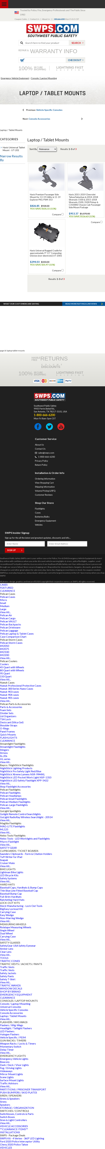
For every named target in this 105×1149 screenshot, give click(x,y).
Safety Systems (8, 878)
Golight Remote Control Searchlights (20, 814)
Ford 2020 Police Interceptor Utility (20, 1141)
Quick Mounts (8, 734)
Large (3, 609)
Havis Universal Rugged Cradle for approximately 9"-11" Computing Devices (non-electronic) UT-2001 (46, 253)
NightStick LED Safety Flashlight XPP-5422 (24, 780)
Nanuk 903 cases (9, 691)
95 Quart (5, 673)
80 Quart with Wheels (12, 670)
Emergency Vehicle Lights (14, 1058)
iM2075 (4, 648)
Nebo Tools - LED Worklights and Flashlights (25, 838)
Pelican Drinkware (10, 627)
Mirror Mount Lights (11, 1074)
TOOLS (4, 957)
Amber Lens (6, 948)
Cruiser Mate (7, 862)
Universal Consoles (10, 1006)
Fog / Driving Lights (11, 1067)
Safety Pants (7, 976)
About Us (46, 19)
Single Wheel (7, 930)
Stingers (4, 749)
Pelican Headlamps (10, 795)
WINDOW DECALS (11, 988)
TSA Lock (5, 719)
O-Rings (4, 728)
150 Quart (5, 676)
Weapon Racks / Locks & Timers (18, 1043)
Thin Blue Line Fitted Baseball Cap (19, 890)
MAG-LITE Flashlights (12, 826)
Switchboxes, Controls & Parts (17, 1113)
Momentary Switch (10, 1046)
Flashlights (40, 508)
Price (5, 168)
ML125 (4, 829)
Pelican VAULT (8, 621)
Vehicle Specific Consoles (44, 110)
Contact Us (34, 19)
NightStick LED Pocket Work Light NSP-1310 (25, 777)
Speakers (5, 1104)
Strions (4, 752)
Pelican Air (6, 615)
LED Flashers (7, 1031)
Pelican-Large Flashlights (14, 804)
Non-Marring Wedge (12, 918)
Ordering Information (45, 478)
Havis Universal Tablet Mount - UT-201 (14, 149)
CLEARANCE (7, 590)
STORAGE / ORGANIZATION (17, 1107)
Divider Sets (6, 713)
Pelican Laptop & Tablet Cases (17, 633)
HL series (5, 758)
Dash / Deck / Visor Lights (14, 1064)
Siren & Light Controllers (13, 1119)
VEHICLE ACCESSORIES (14, 1126)
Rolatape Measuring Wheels (15, 927)
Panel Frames (7, 731)
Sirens (3, 1101)
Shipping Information (45, 486)
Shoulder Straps (8, 725)
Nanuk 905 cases (9, 697)
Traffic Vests (7, 967)
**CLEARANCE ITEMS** (14, 1129)
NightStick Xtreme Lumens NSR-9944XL (22, 774)
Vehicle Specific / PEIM (13, 1037)
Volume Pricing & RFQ (45, 490)
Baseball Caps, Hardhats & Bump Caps (21, 887)
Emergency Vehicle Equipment (15, 78)
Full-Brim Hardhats (11, 896)
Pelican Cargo (8, 618)
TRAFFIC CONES (10, 960)
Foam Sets (5, 710)
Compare (56, 214)
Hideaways (6, 1071)
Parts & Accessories (11, 706)
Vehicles (39, 524)
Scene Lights (7, 1077)
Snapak (4, 859)
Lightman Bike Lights (11, 872)
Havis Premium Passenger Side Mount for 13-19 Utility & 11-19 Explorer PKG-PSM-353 (45, 197)
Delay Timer (7, 1049)
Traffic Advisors (9, 1083)
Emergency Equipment (45, 520)
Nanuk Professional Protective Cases (20, 685)
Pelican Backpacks (10, 624)
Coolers (4, 664)
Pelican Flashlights (10, 792)
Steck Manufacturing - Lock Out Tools (21, 905)
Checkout (75, 60)
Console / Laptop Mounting (44, 78)
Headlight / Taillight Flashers (16, 1028)
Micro (3, 599)
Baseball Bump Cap (11, 893)
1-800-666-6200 (46, 457)
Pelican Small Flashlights (13, 798)
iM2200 (4, 654)
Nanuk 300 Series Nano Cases (16, 688)
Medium (4, 606)
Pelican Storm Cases (11, 642)
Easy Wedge (7, 914)
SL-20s (3, 755)
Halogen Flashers (9, 1034)
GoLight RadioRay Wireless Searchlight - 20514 (26, 817)
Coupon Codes (21, 19)
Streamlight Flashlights (12, 746)
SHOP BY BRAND (10, 991)
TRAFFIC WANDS (10, 985)
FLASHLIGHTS (8, 737)
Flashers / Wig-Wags (11, 1025)
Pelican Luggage (9, 630)
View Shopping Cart (44, 482)
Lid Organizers (8, 716)
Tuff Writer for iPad (11, 856)
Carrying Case (8, 911)
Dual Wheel (6, 933)
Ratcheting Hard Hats (12, 899)
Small (3, 602)
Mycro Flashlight (9, 841)
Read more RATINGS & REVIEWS (81, 304)
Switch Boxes (7, 1116)
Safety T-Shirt (7, 979)
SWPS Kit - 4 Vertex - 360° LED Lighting (22, 1138)
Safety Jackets (8, 973)
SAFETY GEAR (8, 847)
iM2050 (4, 645)
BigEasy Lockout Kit (11, 908)
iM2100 (4, 651)
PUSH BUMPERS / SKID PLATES (18, 1092)
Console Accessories (36, 119)
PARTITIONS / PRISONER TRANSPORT (23, 1089)
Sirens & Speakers (10, 1098)
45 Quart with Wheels (12, 667)
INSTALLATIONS (10, 1132)
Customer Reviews (44, 495)
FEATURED (6, 587)
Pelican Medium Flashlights (15, 801)
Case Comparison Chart (13, 636)
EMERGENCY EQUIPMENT (16, 994)
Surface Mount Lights (12, 1080)
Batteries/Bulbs (42, 516)
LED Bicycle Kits (9, 875)
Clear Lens (5, 951)
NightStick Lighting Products (16, 768)
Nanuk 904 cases (9, 694)
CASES (4, 584)
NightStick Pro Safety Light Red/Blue (20, 771)
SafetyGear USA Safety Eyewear (18, 945)
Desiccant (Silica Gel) (11, 722)
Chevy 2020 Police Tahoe (14, 1144)
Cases (38, 512)
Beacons (5, 1061)
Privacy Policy (41, 461)
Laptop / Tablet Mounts (13, 1015)
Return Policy (41, 465)
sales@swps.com (46, 452)
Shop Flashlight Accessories (15, 786)
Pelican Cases (7, 596)
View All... (5, 612)
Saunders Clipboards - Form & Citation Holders (26, 853)
